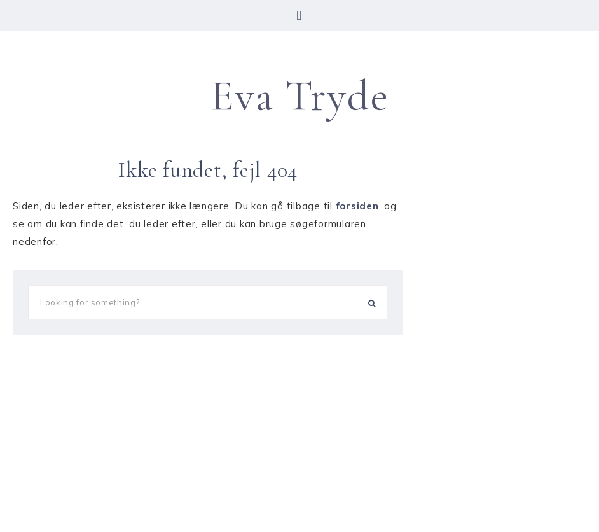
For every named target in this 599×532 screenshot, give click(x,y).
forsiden (357, 206)
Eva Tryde (299, 95)
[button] (299, 15)
